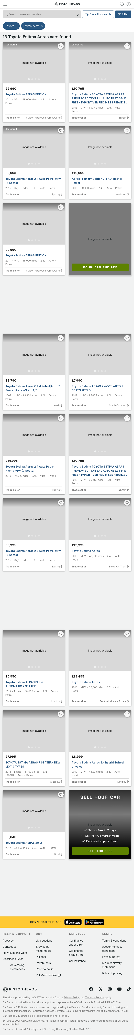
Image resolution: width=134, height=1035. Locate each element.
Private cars (43, 963)
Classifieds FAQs (13, 959)
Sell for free (100, 851)
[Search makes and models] (42, 14)
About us (8, 940)
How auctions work (15, 952)
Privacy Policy (72, 997)
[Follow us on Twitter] (100, 989)
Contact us (9, 946)
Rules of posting (112, 973)
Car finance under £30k (76, 942)
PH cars (41, 957)
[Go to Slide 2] (32, 79)
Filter (123, 14)
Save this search (98, 14)
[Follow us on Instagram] (109, 989)
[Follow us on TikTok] (128, 989)
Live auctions (44, 940)
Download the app (100, 267)
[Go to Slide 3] (35, 79)
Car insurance (77, 961)
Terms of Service (94, 997)
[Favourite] (61, 46)
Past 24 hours (44, 969)
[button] (17, 26)
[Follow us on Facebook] (91, 989)
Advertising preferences (17, 967)
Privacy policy (111, 957)
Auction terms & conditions (112, 948)
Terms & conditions (114, 940)
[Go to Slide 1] (29, 79)
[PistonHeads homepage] (67, 4)
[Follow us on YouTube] (119, 989)
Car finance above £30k (76, 952)
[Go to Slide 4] (39, 79)
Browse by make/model (43, 948)
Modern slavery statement (112, 965)
